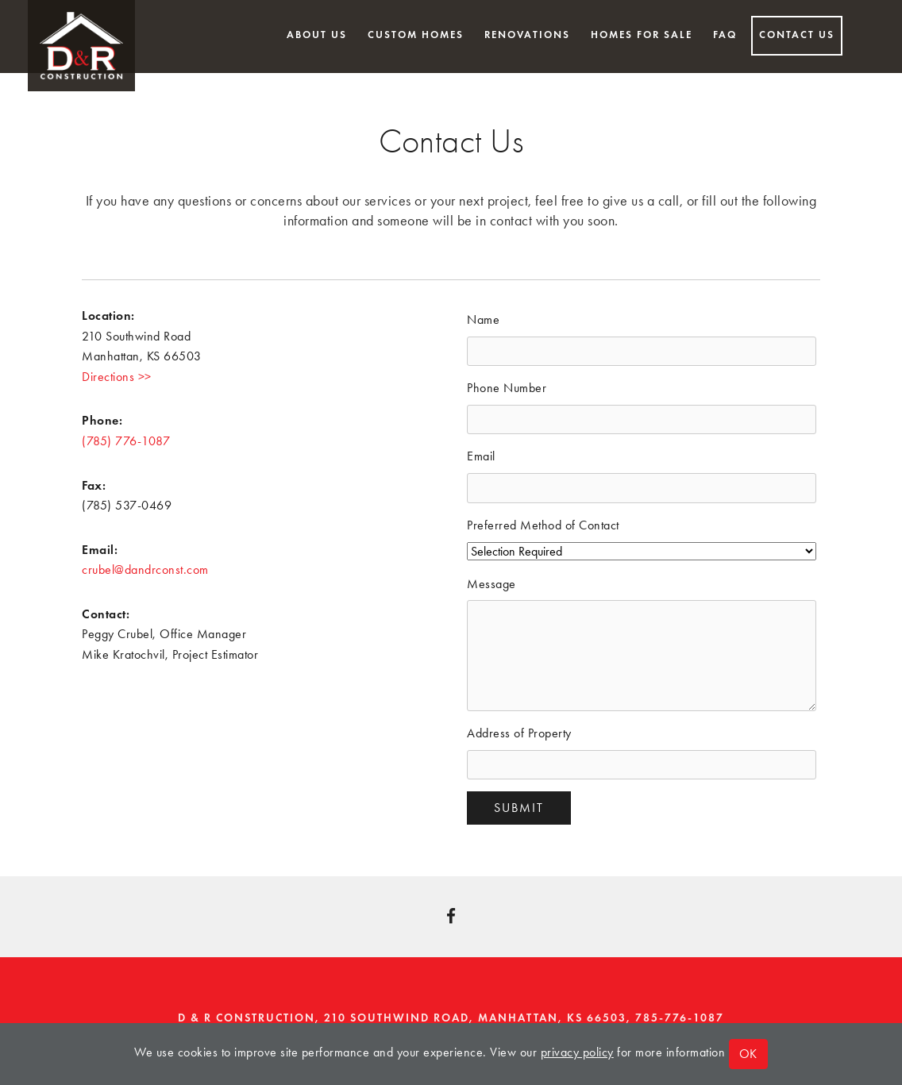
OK (748, 1053)
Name (483, 319)
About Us (317, 35)
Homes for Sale (641, 35)
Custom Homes (416, 35)
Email (481, 456)
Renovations (527, 35)
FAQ (725, 35)
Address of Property (519, 733)
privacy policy (577, 1052)
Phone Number (506, 387)
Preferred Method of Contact (543, 525)
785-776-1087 (679, 1018)
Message (491, 583)
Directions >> (117, 376)
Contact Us (797, 35)
